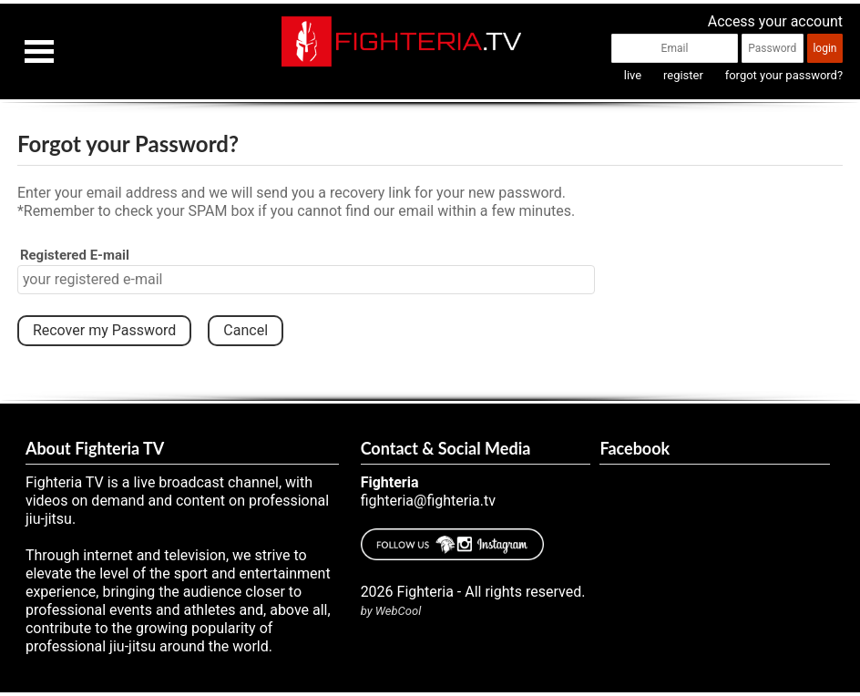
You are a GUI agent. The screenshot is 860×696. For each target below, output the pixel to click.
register (683, 75)
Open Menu (39, 51)
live (632, 75)
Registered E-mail (74, 255)
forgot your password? (784, 75)
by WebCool (391, 611)
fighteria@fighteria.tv (428, 500)
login (824, 48)
